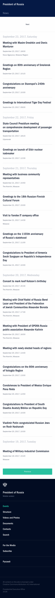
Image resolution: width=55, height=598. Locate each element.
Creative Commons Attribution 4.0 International (21, 584)
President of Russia (13, 4)
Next (27, 24)
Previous (27, 471)
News (6, 13)
